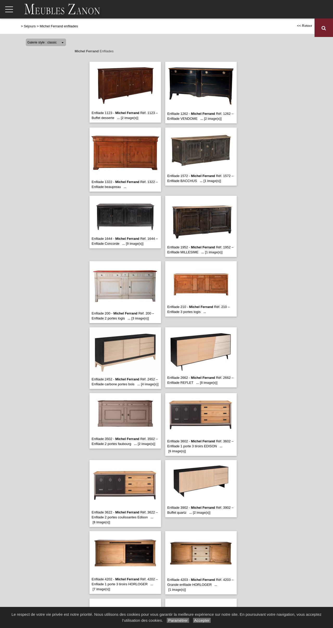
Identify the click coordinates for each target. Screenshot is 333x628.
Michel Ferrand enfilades (59, 26)
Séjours (176, 28)
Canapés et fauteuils (119, 28)
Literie (216, 28)
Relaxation (154, 28)
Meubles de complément (250, 28)
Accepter (202, 620)
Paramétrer (178, 620)
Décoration (287, 28)
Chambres (197, 28)
